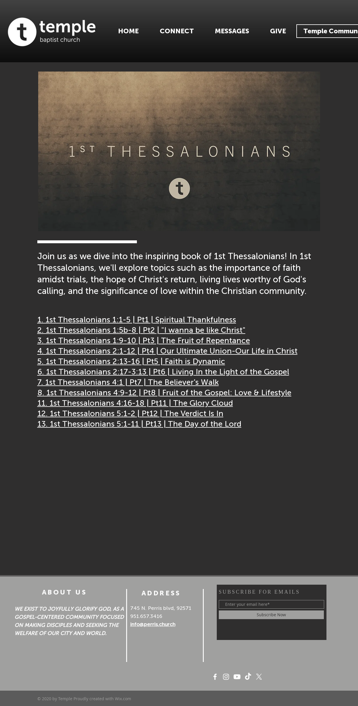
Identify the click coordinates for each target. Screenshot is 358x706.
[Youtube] (237, 677)
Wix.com (123, 698)
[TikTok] (248, 677)
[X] (259, 677)
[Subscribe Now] (271, 614)
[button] (176, 31)
